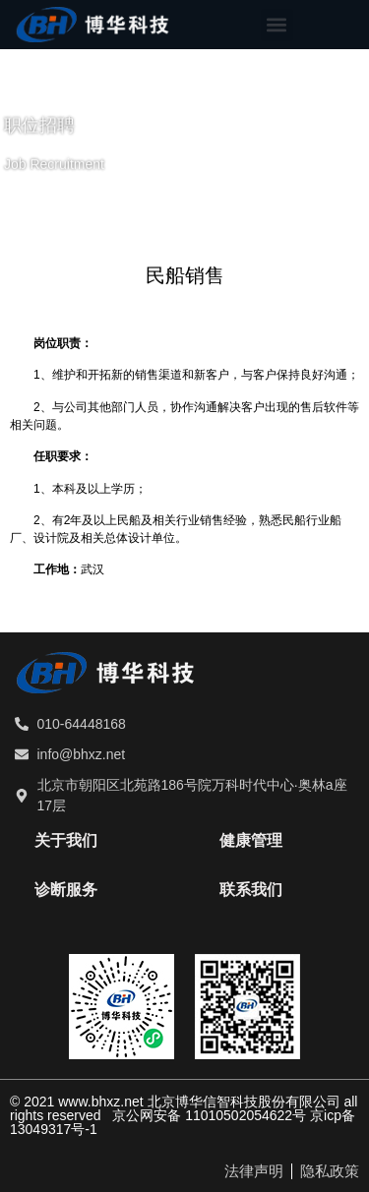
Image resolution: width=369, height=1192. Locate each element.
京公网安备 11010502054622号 (209, 1115)
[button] (277, 25)
